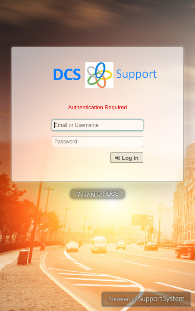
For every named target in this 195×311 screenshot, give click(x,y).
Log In (126, 158)
